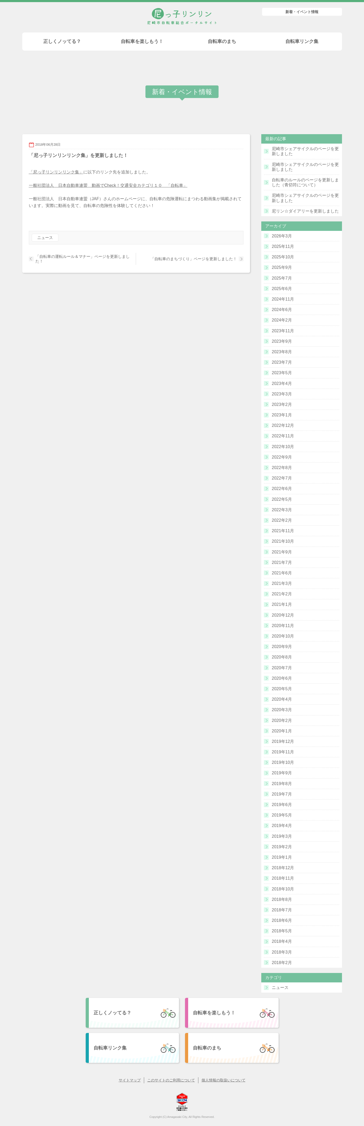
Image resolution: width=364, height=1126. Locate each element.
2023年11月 (283, 331)
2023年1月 (282, 415)
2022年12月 (283, 425)
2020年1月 (282, 731)
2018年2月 (282, 962)
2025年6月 (282, 288)
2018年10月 (283, 889)
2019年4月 (282, 825)
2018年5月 (282, 931)
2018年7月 (282, 910)
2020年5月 (282, 689)
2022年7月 (282, 478)
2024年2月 (282, 320)
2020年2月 (282, 720)
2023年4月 (282, 383)
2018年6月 (282, 920)
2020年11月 (283, 625)
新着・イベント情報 (301, 12)
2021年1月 (282, 604)
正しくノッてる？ (62, 41)
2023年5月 (282, 373)
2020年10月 (283, 636)
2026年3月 (282, 236)
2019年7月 (282, 794)
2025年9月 (282, 267)
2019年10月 (283, 762)
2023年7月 (282, 362)
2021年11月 (283, 531)
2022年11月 (283, 436)
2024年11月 (283, 299)
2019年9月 (282, 773)
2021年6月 (282, 573)
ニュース (45, 237)
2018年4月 (282, 941)
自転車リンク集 (301, 41)
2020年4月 (282, 699)
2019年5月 (282, 815)
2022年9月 (282, 457)
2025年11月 (283, 246)
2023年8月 (282, 352)
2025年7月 (282, 278)
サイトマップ (130, 1080)
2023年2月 (282, 404)
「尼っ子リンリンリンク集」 (56, 172)
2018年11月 (283, 878)
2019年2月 (282, 847)
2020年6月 (282, 678)
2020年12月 (283, 615)
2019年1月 (282, 857)
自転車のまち (222, 41)
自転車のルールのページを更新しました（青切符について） (305, 182)
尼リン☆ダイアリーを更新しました (305, 211)
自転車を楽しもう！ (142, 41)
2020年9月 (282, 646)
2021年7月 (282, 562)
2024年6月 (282, 309)
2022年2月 (282, 520)
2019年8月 (282, 783)
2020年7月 (282, 668)
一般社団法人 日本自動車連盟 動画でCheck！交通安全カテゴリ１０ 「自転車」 (108, 185)
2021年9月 (282, 552)
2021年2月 (282, 594)
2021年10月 (283, 541)
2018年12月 (283, 868)
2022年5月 (282, 499)
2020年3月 (282, 710)
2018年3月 (282, 952)
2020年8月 (282, 657)
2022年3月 (282, 510)
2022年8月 (282, 467)
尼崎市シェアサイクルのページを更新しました (305, 151)
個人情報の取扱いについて (224, 1080)
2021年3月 (282, 583)
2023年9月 (282, 341)
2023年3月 (282, 394)
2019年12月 (283, 741)
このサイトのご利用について (171, 1080)
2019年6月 (282, 804)
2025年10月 (283, 257)
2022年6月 (282, 488)
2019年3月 (282, 836)
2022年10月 (283, 446)
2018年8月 (282, 899)
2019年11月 (283, 752)
